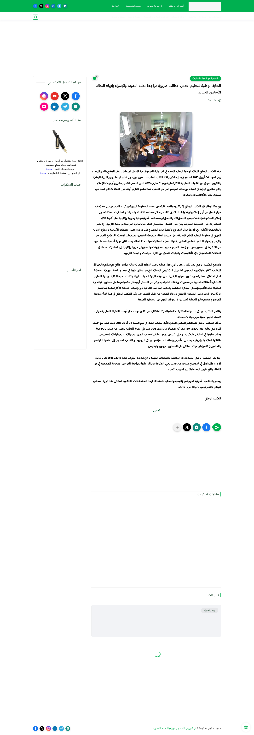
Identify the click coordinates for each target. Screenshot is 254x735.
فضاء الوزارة (215, 17)
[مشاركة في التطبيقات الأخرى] (177, 427)
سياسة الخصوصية (132, 6)
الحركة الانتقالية (178, 17)
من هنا (49, 169)
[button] (206, 427)
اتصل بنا (114, 6)
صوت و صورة (119, 17)
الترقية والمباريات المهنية (156, 17)
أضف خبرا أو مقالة (175, 6)
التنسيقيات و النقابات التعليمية (205, 79)
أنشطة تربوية (134, 17)
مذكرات (202, 17)
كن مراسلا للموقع (153, 6)
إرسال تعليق (209, 610)
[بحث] (35, 17)
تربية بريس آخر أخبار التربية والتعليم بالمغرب (174, 728)
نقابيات (192, 17)
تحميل (156, 410)
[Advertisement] (127, 51)
